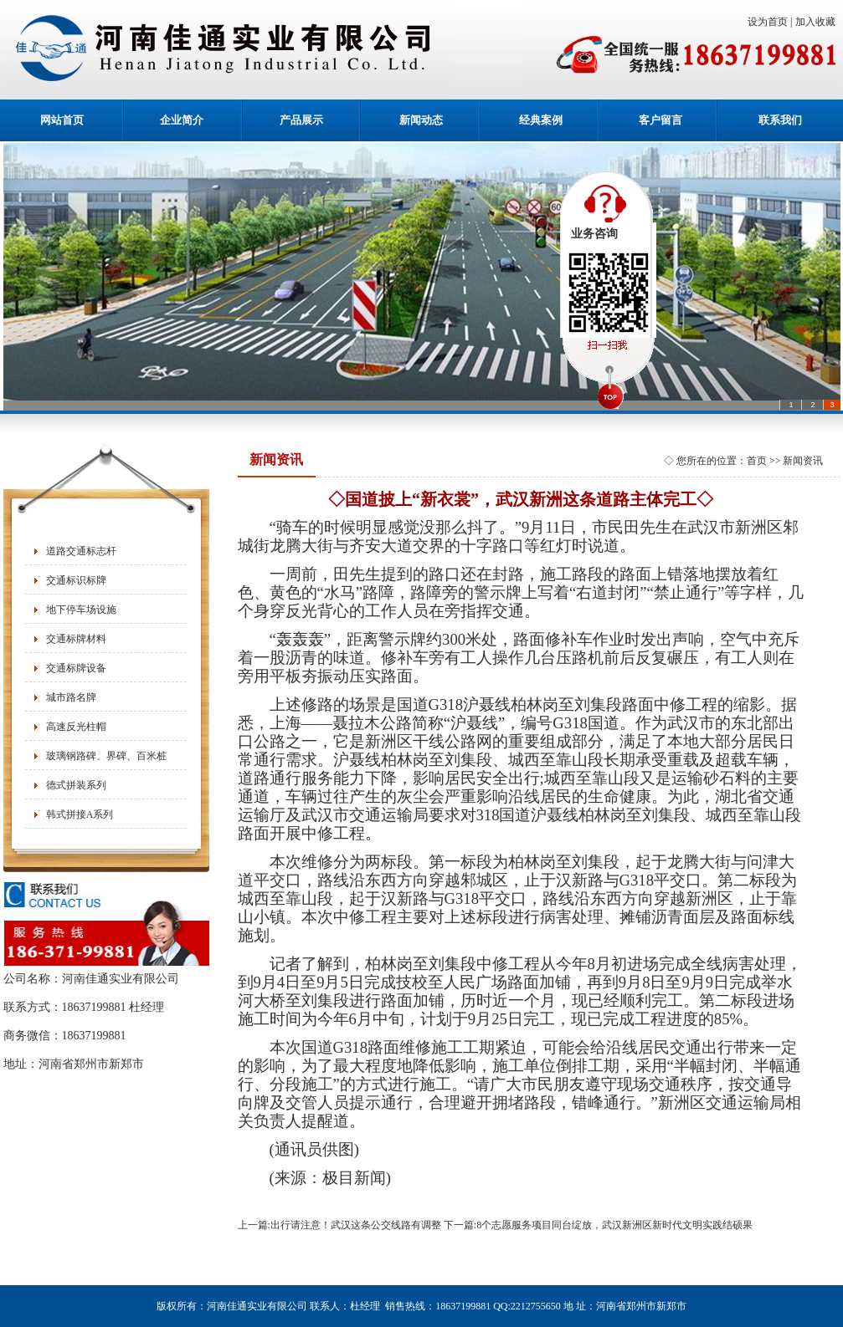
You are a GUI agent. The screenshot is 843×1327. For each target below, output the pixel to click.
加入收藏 (817, 22)
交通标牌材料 (76, 639)
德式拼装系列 (76, 785)
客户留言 (660, 120)
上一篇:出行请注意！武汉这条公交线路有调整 (339, 1225)
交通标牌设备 (76, 668)
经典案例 (541, 120)
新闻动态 (421, 120)
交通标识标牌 (76, 580)
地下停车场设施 (81, 609)
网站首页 (62, 120)
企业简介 (181, 120)
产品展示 (301, 120)
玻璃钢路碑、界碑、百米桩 (106, 756)
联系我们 (780, 120)
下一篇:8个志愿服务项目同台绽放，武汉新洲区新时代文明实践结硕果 (598, 1225)
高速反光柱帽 (76, 726)
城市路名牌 (71, 697)
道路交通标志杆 (81, 551)
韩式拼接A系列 (80, 814)
